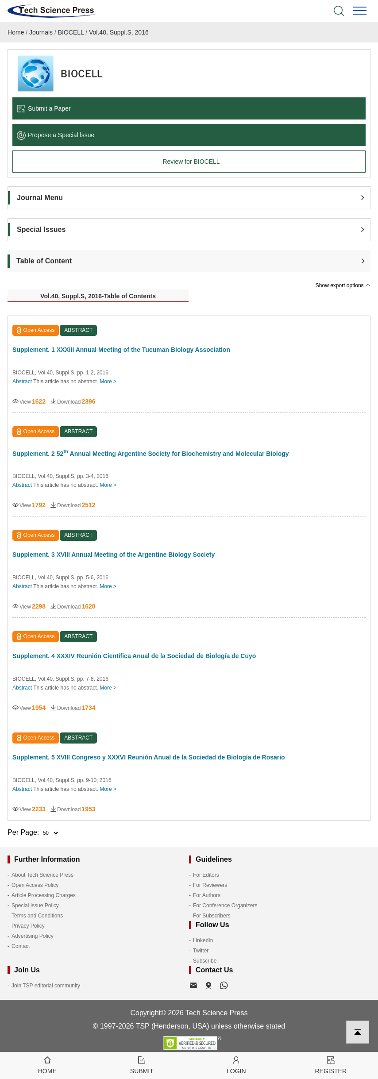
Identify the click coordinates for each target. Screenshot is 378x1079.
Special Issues (41, 229)
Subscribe (204, 961)
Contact (21, 946)
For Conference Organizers (225, 905)
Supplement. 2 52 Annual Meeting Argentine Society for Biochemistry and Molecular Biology (150, 452)
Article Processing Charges (44, 895)
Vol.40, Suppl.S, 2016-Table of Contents (98, 296)
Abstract (22, 381)
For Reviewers (210, 885)
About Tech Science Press (42, 875)
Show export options (343, 285)
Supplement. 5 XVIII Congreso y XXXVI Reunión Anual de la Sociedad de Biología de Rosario (148, 757)
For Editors (206, 875)
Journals (41, 32)
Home (16, 32)
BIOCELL (71, 32)
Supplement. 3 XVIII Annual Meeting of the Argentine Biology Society (113, 554)
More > (108, 381)
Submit (142, 1065)
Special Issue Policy (35, 905)
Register (331, 1065)
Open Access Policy (35, 885)
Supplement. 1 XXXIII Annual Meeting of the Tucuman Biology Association (121, 349)
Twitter (200, 951)
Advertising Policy (33, 936)
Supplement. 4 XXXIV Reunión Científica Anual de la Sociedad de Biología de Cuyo (134, 655)
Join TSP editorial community (46, 986)
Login (236, 1065)
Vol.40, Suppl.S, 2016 (119, 32)
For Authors (206, 895)
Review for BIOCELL (191, 161)
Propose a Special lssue (55, 135)
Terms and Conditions (37, 916)
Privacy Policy (28, 926)
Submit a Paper (44, 108)
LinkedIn (203, 940)
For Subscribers (212, 916)
